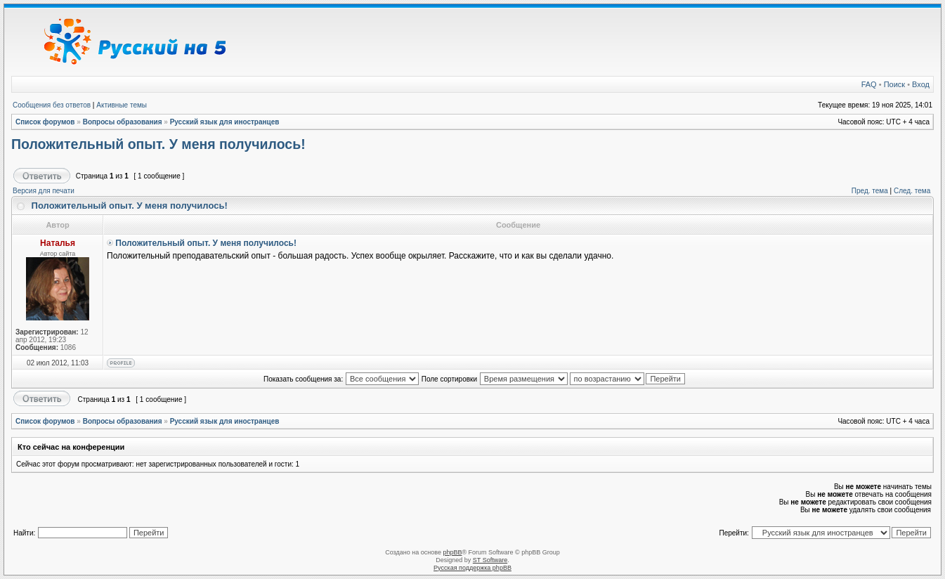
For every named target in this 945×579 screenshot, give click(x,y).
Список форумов (45, 122)
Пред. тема (870, 191)
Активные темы (121, 105)
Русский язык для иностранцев (225, 122)
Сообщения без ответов (52, 105)
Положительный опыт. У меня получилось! (158, 144)
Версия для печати (43, 191)
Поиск (894, 84)
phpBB (452, 552)
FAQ (869, 84)
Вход (921, 84)
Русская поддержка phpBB (472, 567)
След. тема (912, 191)
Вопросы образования (122, 122)
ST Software (490, 560)
